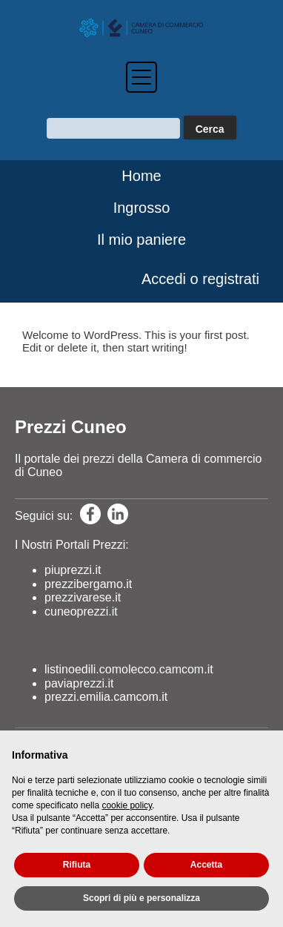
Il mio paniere (141, 239)
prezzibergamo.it (88, 584)
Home (141, 176)
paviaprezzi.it (78, 683)
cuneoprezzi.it (81, 611)
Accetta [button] (206, 865)
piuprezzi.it (72, 570)
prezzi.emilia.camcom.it (105, 696)
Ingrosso (141, 207)
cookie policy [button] (126, 805)
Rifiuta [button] (76, 865)
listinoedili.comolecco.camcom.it (128, 669)
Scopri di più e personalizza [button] (141, 898)
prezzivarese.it (82, 597)
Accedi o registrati (200, 279)
